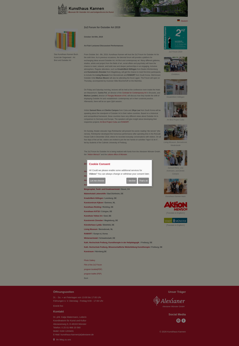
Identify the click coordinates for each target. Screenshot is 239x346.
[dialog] (119, 173)
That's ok (143, 180)
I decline (132, 180)
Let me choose (97, 180)
